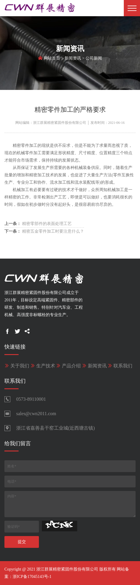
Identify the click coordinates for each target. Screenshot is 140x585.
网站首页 (52, 59)
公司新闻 (93, 59)
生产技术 (42, 365)
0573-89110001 (31, 399)
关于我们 (16, 365)
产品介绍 (68, 365)
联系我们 (120, 365)
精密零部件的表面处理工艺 (38, 223)
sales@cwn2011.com (36, 413)
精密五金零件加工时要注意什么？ (44, 231)
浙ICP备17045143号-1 (32, 576)
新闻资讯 (73, 59)
